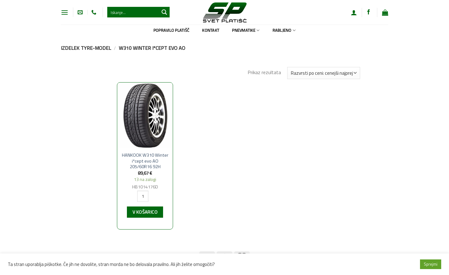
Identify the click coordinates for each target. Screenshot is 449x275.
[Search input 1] (133, 12)
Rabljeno (284, 30)
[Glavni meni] (64, 12)
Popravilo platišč (171, 30)
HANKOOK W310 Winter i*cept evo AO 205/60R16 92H (145, 161)
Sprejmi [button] (430, 264)
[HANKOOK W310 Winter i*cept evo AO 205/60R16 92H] (145, 115)
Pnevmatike (245, 30)
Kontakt (210, 30)
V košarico (145, 212)
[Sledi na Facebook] (368, 12)
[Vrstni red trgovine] (323, 73)
